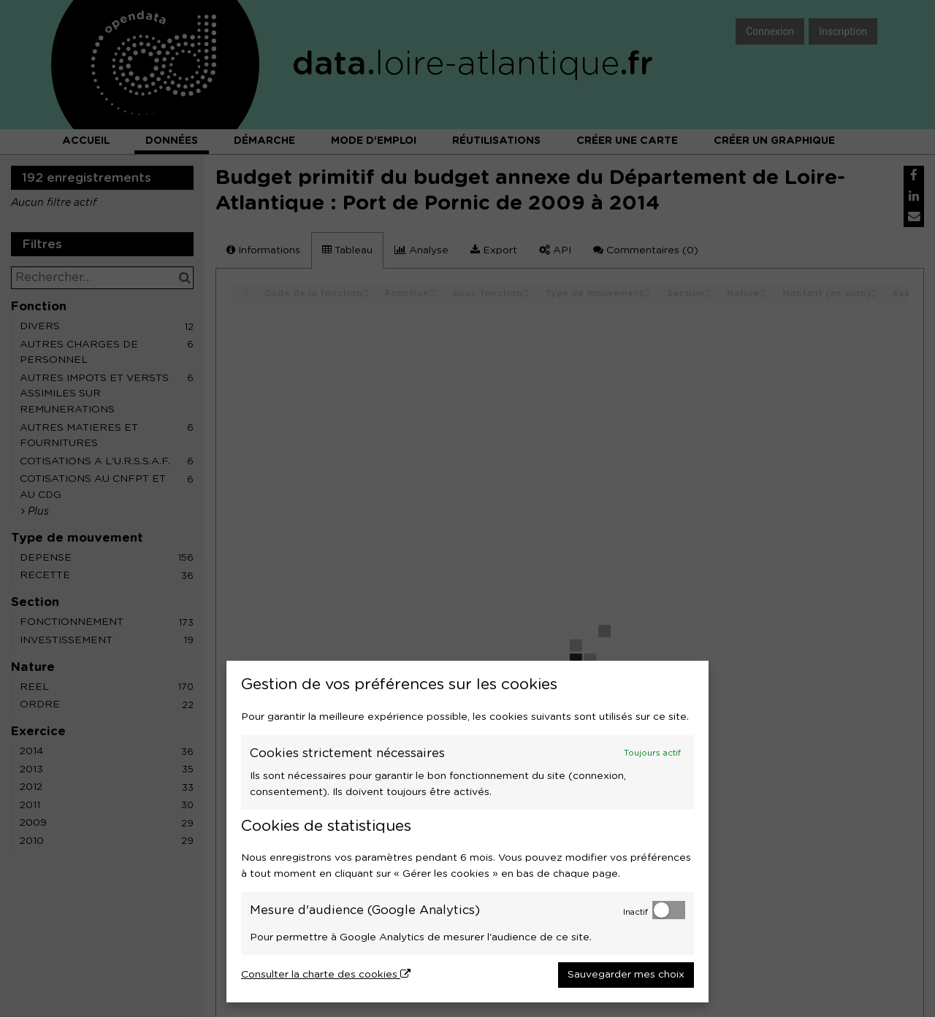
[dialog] (467, 831)
